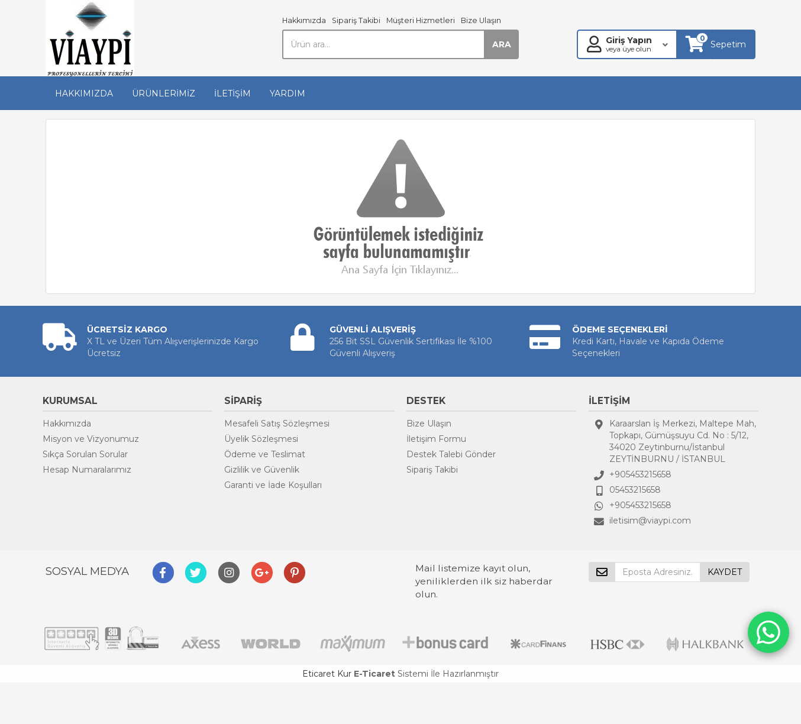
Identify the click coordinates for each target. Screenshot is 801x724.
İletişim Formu (436, 439)
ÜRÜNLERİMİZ (163, 93)
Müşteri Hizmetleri (420, 20)
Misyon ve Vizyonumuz (91, 439)
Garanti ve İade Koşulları (273, 485)
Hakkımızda (304, 20)
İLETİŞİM (232, 93)
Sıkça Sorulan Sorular (85, 454)
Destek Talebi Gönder (451, 454)
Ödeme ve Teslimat (264, 454)
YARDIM (287, 93)
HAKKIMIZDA (84, 93)
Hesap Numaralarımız (87, 469)
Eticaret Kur (326, 673)
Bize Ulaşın (481, 20)
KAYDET (725, 572)
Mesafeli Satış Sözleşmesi (277, 423)
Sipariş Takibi (356, 20)
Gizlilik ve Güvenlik (261, 469)
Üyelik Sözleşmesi (261, 439)
